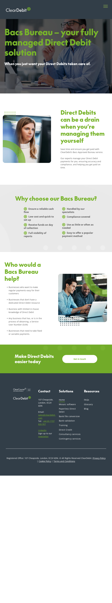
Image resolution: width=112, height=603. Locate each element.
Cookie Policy (45, 461)
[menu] (105, 6)
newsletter (43, 436)
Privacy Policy (99, 458)
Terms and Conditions (64, 461)
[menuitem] (70, 400)
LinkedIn (42, 430)
